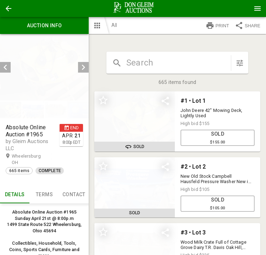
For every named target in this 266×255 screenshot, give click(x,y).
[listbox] (44, 67)
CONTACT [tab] (74, 194)
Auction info (44, 25)
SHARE (247, 25)
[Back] (8, 8)
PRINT (217, 25)
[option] (44, 67)
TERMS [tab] (44, 194)
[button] (8, 8)
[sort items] (240, 63)
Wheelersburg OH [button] (26, 159)
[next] (83, 67)
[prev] (5, 67)
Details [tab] (14, 194)
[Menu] (257, 8)
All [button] (114, 25)
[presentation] (133, 8)
